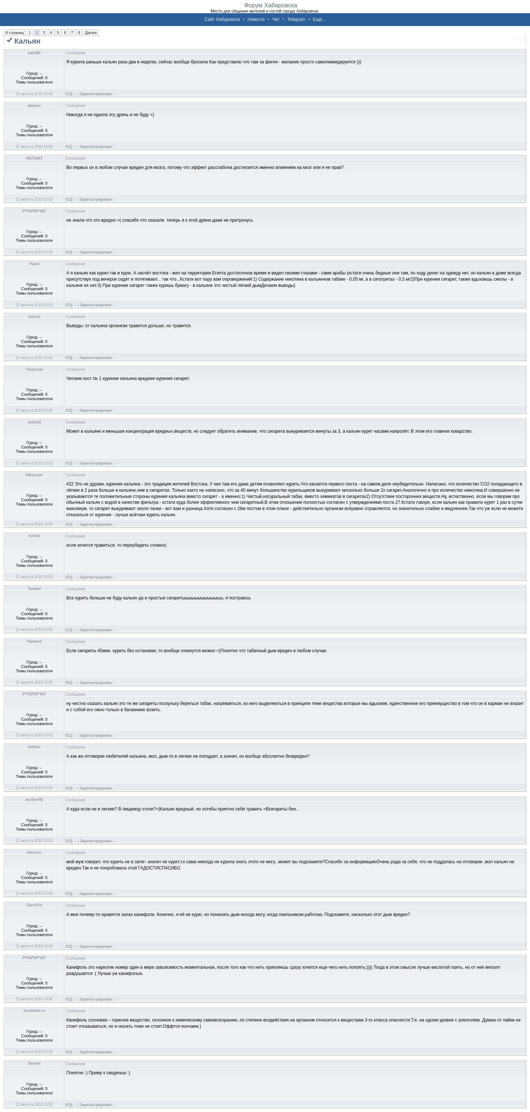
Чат (275, 19)
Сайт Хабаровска (222, 19)
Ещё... (319, 19)
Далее (91, 32)
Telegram (296, 19)
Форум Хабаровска (270, 5)
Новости (256, 19)
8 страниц (14, 32)
